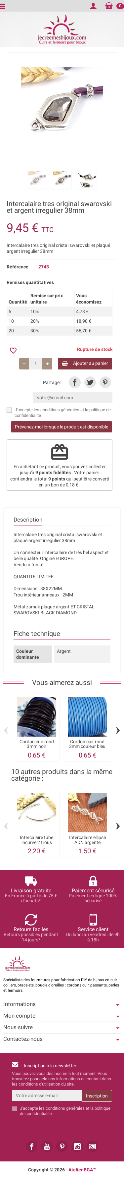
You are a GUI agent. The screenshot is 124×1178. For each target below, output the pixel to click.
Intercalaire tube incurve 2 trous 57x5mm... (36, 842)
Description (28, 519)
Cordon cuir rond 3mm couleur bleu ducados (87, 746)
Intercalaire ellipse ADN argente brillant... (87, 842)
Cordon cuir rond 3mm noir (37, 744)
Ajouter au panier (85, 363)
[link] (74, 382)
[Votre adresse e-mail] (47, 1095)
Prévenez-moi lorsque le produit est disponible (61, 426)
